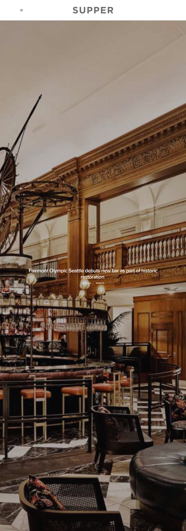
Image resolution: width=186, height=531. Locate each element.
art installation (48, 381)
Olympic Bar (67, 386)
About (35, 515)
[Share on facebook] (82, 476)
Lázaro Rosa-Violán (49, 120)
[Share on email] (103, 476)
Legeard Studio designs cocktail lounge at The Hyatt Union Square (92, 448)
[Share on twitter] (86, 476)
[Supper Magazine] (93, 10)
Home (25, 515)
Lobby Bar (130, 381)
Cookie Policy (89, 515)
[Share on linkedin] (93, 476)
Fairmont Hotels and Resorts (82, 381)
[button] (21, 10)
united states (93, 386)
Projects (100, 64)
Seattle (79, 386)
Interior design (106, 381)
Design (62, 381)
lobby (119, 381)
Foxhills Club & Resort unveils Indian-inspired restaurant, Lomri (41, 450)
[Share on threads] (89, 476)
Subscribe (62, 515)
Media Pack (47, 515)
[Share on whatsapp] (96, 476)
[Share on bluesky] (99, 476)
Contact (74, 515)
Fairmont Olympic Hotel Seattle (55, 104)
